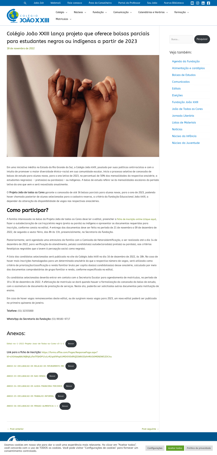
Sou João (155, 3)
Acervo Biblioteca (175, 3)
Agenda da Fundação (186, 61)
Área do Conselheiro (107, 3)
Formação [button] (179, 15)
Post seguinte (150, 431)
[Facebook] (208, 3)
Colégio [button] (69, 15)
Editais (176, 88)
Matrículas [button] (198, 15)
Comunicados (181, 81)
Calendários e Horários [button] (152, 15)
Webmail (67, 3)
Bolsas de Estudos (183, 75)
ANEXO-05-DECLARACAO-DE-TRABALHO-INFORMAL (30, 398)
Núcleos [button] (85, 15)
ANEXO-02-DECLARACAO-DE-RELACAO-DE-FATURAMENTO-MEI (35, 367)
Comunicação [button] (124, 15)
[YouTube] (192, 3)
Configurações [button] (154, 448)
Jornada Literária (183, 115)
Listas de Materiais (184, 122)
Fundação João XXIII (185, 102)
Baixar (71, 344)
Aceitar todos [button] (175, 448)
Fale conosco (84, 3)
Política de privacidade (199, 448)
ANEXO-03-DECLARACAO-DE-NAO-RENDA (26, 377)
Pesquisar (202, 39)
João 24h (52, 3)
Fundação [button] (103, 15)
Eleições (177, 95)
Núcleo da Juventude (186, 143)
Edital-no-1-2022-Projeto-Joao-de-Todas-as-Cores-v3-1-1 (35, 344)
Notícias (177, 129)
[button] (39, 3)
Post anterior (16, 431)
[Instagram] (197, 3)
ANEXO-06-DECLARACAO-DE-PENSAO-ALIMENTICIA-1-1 (32, 408)
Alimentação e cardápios (188, 68)
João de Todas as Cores (187, 109)
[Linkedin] (203, 3)
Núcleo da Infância (184, 136)
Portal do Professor (134, 3)
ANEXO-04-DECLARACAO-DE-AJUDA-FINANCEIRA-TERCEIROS (34, 387)
